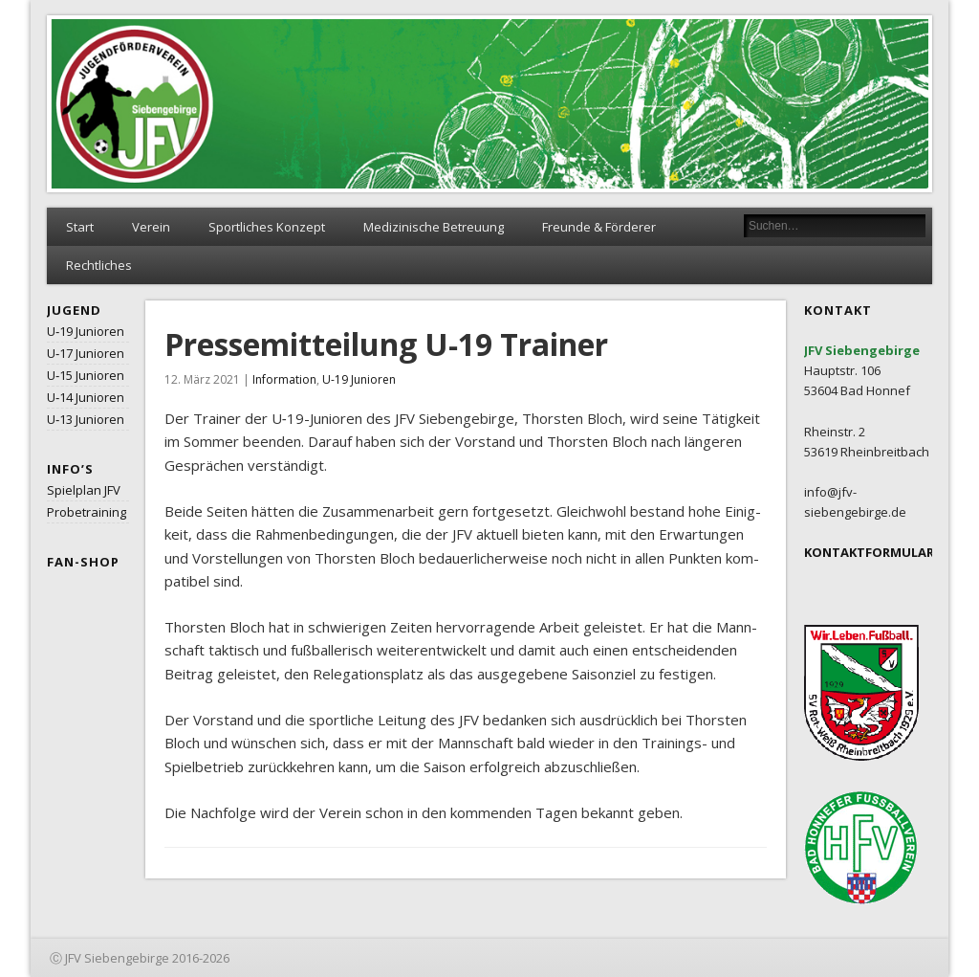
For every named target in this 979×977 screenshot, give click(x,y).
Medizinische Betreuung (433, 226)
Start (80, 226)
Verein (151, 226)
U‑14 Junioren (85, 397)
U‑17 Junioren (85, 353)
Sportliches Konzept (266, 226)
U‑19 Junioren (85, 331)
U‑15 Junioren (85, 375)
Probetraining (86, 512)
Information (284, 379)
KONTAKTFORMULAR (869, 552)
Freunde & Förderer (599, 226)
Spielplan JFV (83, 490)
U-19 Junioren (359, 379)
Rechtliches (99, 265)
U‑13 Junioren (85, 419)
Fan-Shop (83, 561)
